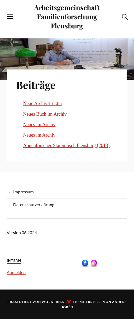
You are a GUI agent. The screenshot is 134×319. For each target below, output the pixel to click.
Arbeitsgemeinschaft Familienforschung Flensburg (66, 16)
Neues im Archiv (39, 124)
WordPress (53, 302)
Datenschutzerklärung (33, 204)
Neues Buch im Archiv (45, 114)
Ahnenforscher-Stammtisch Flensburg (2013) (66, 145)
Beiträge (35, 85)
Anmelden (16, 272)
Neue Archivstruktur (42, 103)
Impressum (23, 191)
